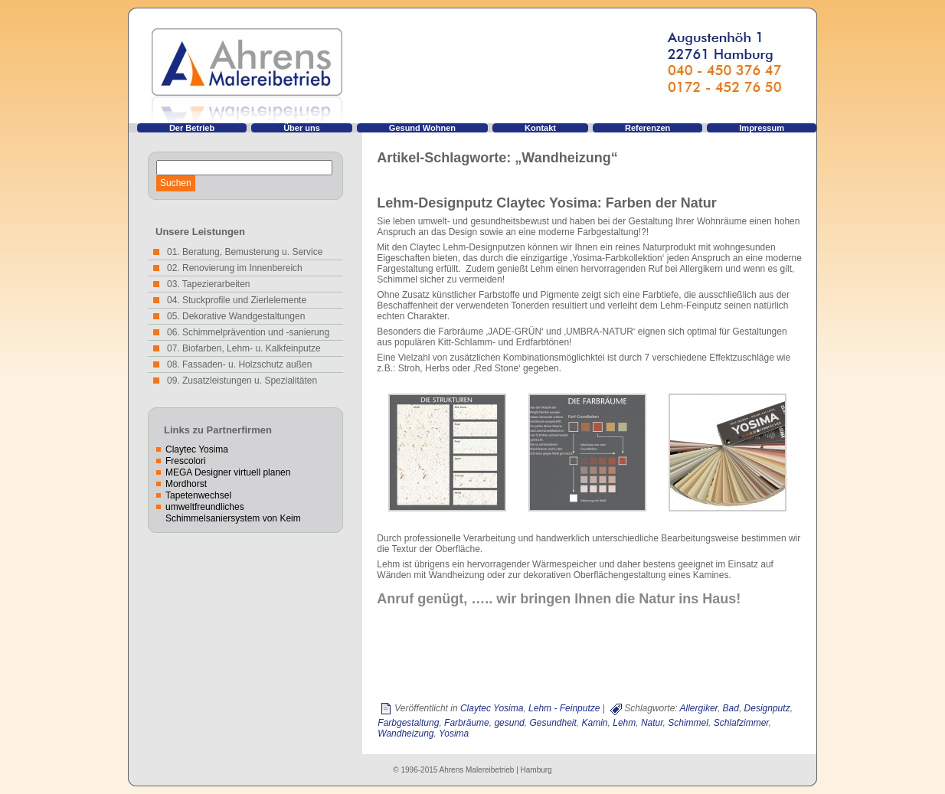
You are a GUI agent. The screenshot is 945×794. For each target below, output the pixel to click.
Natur (652, 722)
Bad (731, 708)
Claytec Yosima (196, 449)
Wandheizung (405, 733)
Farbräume (466, 722)
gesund (509, 722)
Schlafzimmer (741, 722)
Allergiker (699, 708)
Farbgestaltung (408, 722)
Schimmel (688, 722)
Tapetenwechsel (198, 495)
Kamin (595, 722)
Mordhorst (186, 484)
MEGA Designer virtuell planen (227, 472)
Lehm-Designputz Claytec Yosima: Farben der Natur (546, 203)
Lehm (624, 722)
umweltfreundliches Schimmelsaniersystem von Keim (233, 513)
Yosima (454, 733)
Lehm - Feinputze (564, 708)
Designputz (767, 708)
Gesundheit (552, 722)
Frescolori (185, 461)
